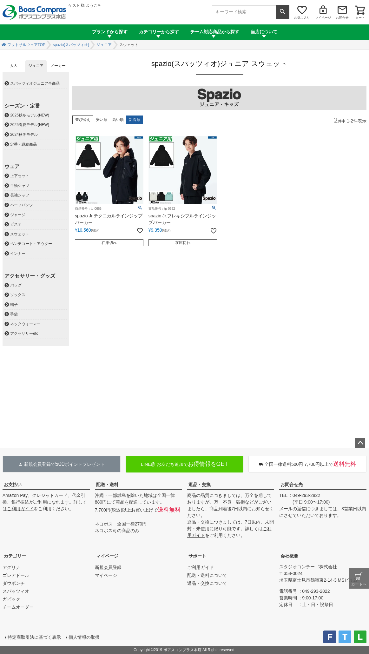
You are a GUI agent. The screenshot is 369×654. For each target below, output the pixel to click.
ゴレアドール (16, 575)
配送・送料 (107, 484)
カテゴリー (15, 555)
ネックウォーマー (25, 324)
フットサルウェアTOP (26, 45)
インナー (17, 253)
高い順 (118, 119)
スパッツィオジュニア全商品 (35, 83)
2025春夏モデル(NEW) (29, 124)
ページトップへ (360, 443)
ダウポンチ (14, 583)
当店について (264, 31)
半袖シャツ (19, 185)
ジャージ (17, 215)
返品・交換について (207, 583)
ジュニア (104, 45)
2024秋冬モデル (24, 134)
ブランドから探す (110, 31)
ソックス (17, 295)
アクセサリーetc (24, 333)
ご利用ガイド (20, 508)
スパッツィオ (16, 591)
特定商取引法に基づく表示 (34, 637)
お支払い (13, 484)
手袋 (14, 314)
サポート (197, 555)
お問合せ (342, 17)
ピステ (16, 224)
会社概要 (289, 555)
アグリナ (11, 567)
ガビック (11, 599)
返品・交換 (199, 484)
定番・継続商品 (23, 144)
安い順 (101, 119)
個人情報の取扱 (84, 637)
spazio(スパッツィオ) (71, 45)
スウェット (19, 234)
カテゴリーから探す (159, 31)
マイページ (323, 17)
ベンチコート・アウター (31, 243)
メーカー (58, 65)
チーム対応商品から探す (214, 31)
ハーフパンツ (21, 205)
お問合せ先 (291, 484)
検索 (282, 12)
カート (360, 17)
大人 (13, 65)
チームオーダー (18, 607)
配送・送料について (207, 575)
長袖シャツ (19, 195)
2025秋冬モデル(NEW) (29, 115)
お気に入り (302, 17)
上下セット (19, 176)
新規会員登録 (108, 567)
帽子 (14, 304)
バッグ (16, 285)
